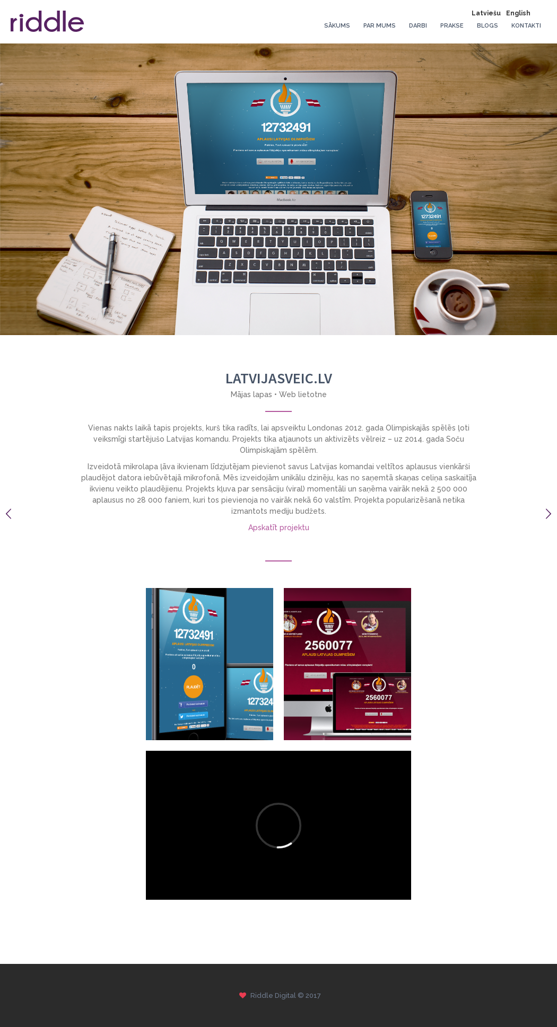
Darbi (418, 25)
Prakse (452, 25)
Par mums (379, 25)
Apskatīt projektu (278, 527)
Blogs (487, 25)
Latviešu (486, 13)
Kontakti (526, 25)
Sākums (337, 25)
